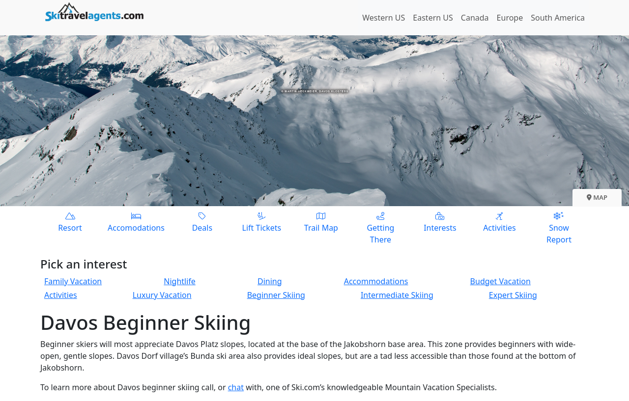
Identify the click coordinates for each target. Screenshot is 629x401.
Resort (70, 221)
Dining (269, 281)
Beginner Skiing (276, 295)
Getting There (380, 227)
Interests (440, 221)
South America (558, 17)
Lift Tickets (262, 221)
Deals (202, 221)
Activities (499, 221)
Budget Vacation (500, 281)
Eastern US (433, 17)
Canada (475, 17)
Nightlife (180, 281)
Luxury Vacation (162, 295)
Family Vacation (73, 281)
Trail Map (321, 221)
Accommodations (376, 281)
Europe (510, 17)
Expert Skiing (513, 295)
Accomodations (136, 221)
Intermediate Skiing (397, 295)
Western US (383, 17)
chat (236, 387)
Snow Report (559, 227)
